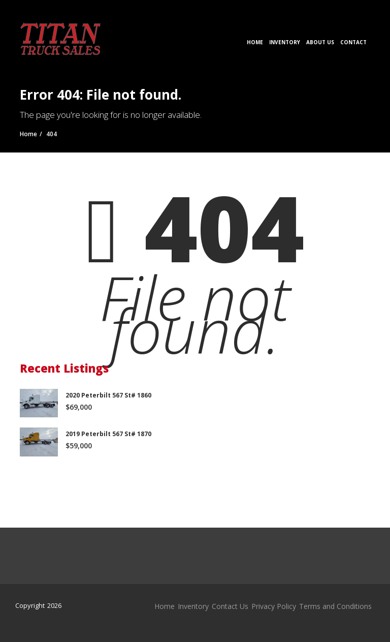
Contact (353, 42)
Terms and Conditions (335, 606)
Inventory (284, 42)
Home (255, 42)
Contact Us (230, 606)
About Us (320, 42)
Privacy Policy (273, 606)
